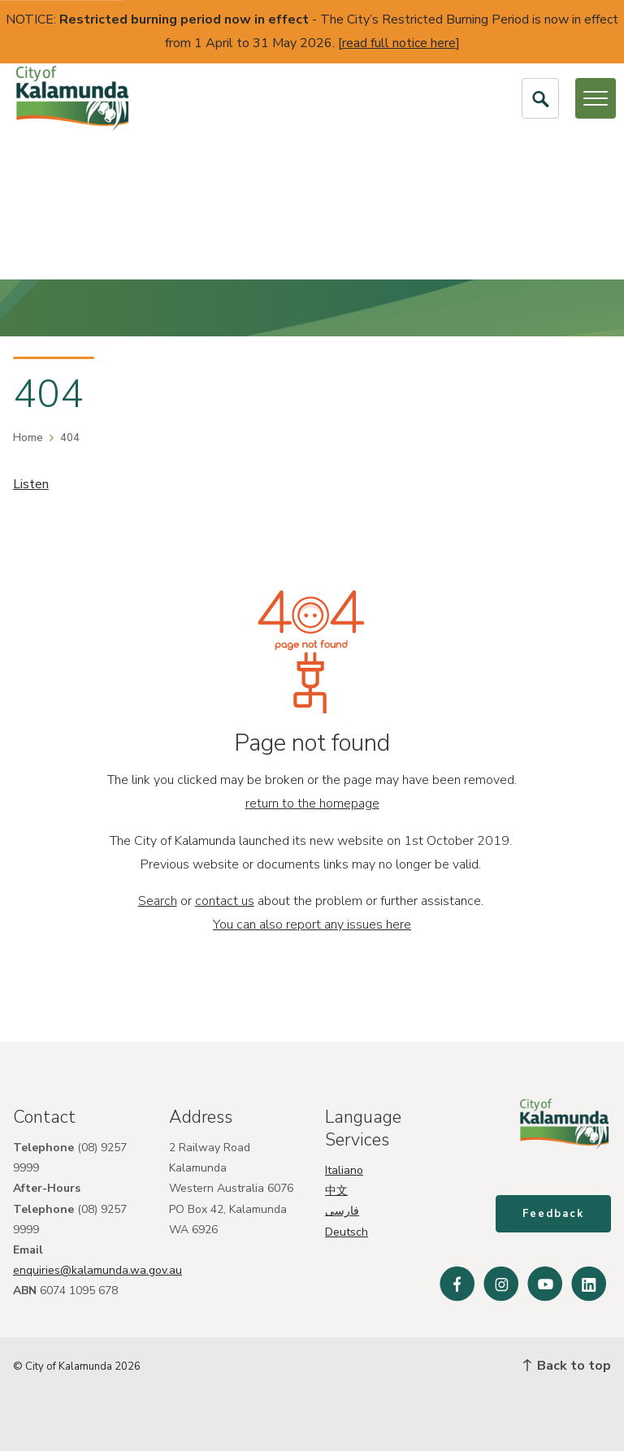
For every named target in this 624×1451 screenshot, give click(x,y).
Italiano (344, 1170)
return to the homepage (312, 803)
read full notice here (399, 43)
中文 (336, 1190)
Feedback (553, 1214)
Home (28, 438)
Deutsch (346, 1232)
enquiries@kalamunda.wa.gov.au (97, 1270)
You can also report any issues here (312, 924)
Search (157, 901)
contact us (224, 901)
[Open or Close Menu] (595, 98)
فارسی (342, 1211)
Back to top (567, 1366)
